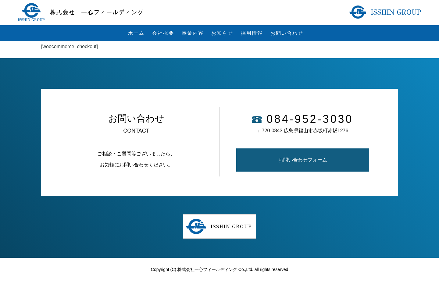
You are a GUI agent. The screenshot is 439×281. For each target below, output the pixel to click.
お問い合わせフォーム (302, 159)
